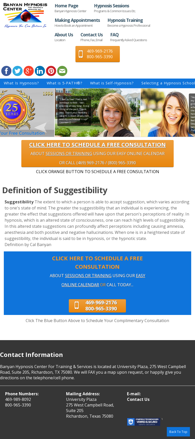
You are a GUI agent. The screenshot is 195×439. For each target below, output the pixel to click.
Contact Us (91, 37)
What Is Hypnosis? (21, 83)
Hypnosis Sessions (115, 8)
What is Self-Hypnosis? (112, 83)
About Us (64, 37)
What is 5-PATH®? (65, 83)
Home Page (70, 8)
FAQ (128, 37)
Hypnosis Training (128, 22)
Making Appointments (77, 22)
